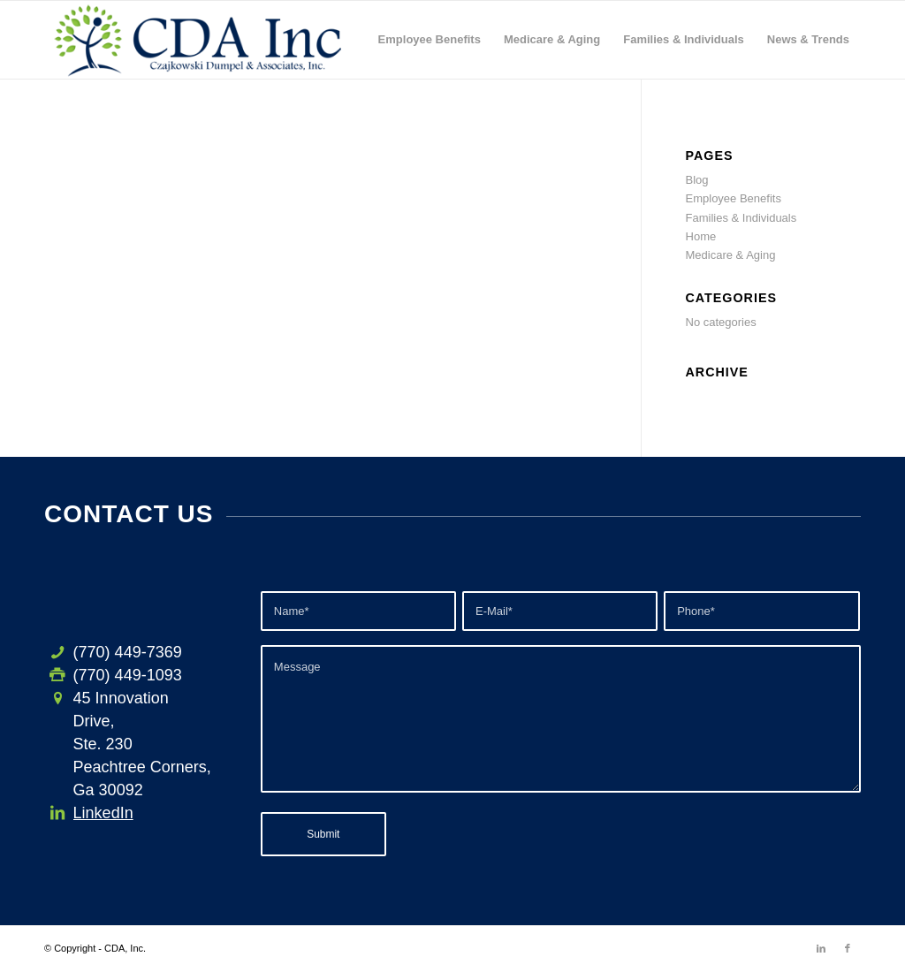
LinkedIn (103, 813)
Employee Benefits (733, 198)
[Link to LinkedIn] (821, 948)
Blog (697, 179)
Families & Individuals (741, 217)
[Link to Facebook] (847, 948)
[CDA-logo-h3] (198, 40)
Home (701, 236)
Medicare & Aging (731, 255)
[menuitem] (429, 40)
